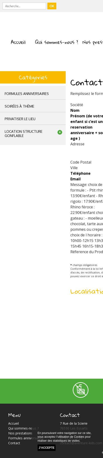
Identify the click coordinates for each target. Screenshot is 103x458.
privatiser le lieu (20, 119)
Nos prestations (20, 433)
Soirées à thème (19, 106)
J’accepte (46, 448)
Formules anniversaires (27, 93)
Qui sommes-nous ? (56, 42)
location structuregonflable (23, 133)
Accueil (18, 42)
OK (52, 6)
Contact (14, 443)
